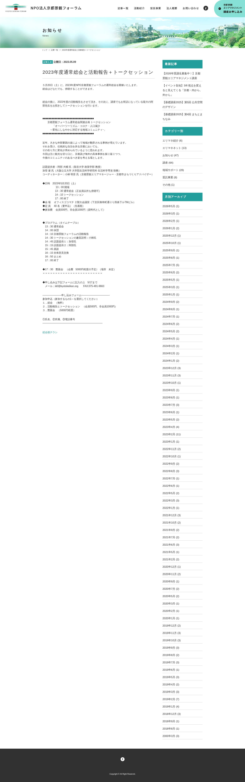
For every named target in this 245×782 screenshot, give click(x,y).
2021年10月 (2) (171, 522)
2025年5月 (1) (170, 279)
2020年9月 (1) (170, 581)
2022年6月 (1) (170, 485)
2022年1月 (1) (170, 507)
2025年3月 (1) (170, 287)
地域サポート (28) (173, 170)
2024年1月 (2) (170, 360)
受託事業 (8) (169, 177)
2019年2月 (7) (170, 699)
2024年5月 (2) (170, 331)
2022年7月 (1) (170, 478)
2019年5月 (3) (170, 677)
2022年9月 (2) (170, 463)
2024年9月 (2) (170, 301)
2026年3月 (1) (170, 213)
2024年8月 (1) (170, 309)
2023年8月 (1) (170, 397)
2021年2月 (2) (170, 559)
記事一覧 (123, 8)
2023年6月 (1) (170, 412)
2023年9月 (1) (170, 390)
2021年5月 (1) (170, 552)
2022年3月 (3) (170, 500)
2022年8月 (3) (170, 471)
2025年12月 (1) (171, 235)
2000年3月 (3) (170, 736)
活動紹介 (139, 8)
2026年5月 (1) (170, 206)
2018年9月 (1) (170, 721)
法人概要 (171, 8)
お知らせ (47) (170, 155)
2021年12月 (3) (171, 515)
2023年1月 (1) (170, 441)
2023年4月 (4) (170, 427)
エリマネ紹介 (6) (172, 140)
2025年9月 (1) (170, 250)
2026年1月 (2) (170, 228)
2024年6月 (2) (170, 324)
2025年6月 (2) (170, 272)
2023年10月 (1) (171, 382)
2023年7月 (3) (170, 404)
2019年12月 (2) (171, 625)
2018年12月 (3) (171, 713)
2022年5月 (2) (170, 493)
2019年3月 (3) (170, 691)
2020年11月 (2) (171, 574)
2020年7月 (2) (170, 588)
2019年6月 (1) (170, 669)
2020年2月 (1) (170, 610)
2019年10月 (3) (171, 640)
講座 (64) (167, 162)
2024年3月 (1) (170, 346)
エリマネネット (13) (174, 148)
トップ (44, 50)
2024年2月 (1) (170, 353)
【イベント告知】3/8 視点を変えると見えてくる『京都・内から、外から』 (182, 90)
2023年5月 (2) (170, 419)
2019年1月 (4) (170, 706)
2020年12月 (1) (171, 566)
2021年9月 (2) (170, 530)
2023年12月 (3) (171, 368)
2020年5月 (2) (170, 596)
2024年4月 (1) (170, 338)
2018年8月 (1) (170, 728)
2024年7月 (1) (170, 316)
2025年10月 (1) (171, 243)
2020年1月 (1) (170, 618)
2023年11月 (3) (171, 375)
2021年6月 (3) (170, 544)
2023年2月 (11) (171, 434)
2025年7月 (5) (170, 265)
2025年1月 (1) (170, 294)
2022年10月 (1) (171, 456)
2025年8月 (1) (170, 257)
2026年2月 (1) (170, 220)
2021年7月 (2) (170, 537)
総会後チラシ (50, 332)
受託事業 (155, 8)
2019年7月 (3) (170, 662)
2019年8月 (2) (170, 655)
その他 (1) (168, 184)
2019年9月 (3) (170, 647)
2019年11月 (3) (171, 633)
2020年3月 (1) (170, 603)
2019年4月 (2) (170, 684)
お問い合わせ (191, 8)
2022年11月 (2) (171, 449)
